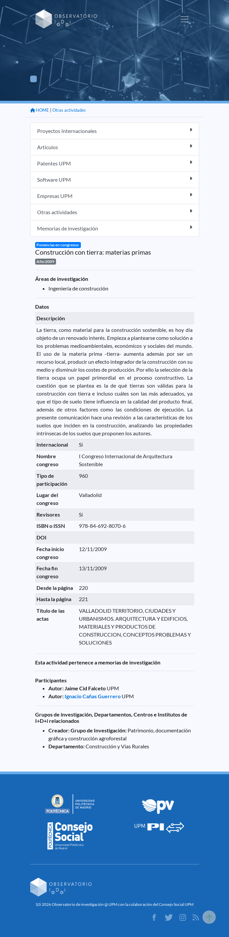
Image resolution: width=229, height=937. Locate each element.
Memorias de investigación (114, 227)
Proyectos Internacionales (114, 130)
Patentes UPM (114, 162)
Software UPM (114, 179)
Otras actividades (69, 110)
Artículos (114, 146)
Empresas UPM (114, 195)
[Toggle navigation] (184, 19)
